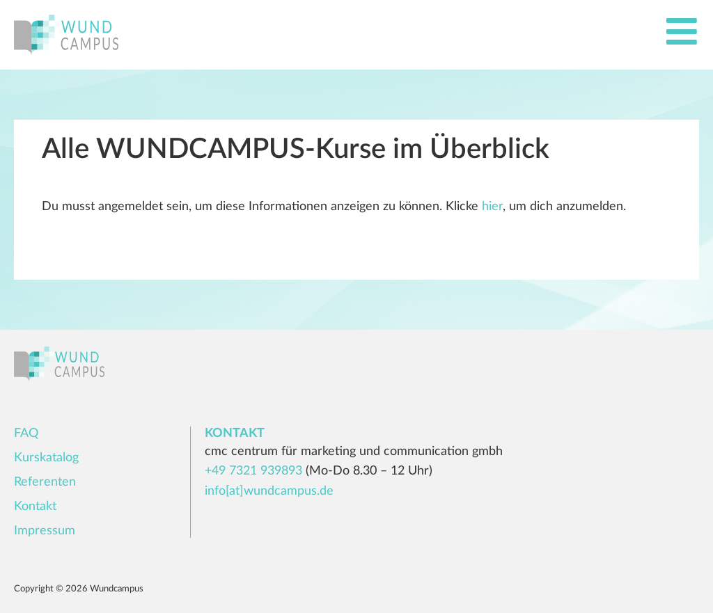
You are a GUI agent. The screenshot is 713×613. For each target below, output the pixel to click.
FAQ (26, 433)
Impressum (44, 531)
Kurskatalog (46, 458)
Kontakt (35, 506)
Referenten (45, 482)
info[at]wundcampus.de (269, 491)
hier (492, 206)
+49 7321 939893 (253, 471)
